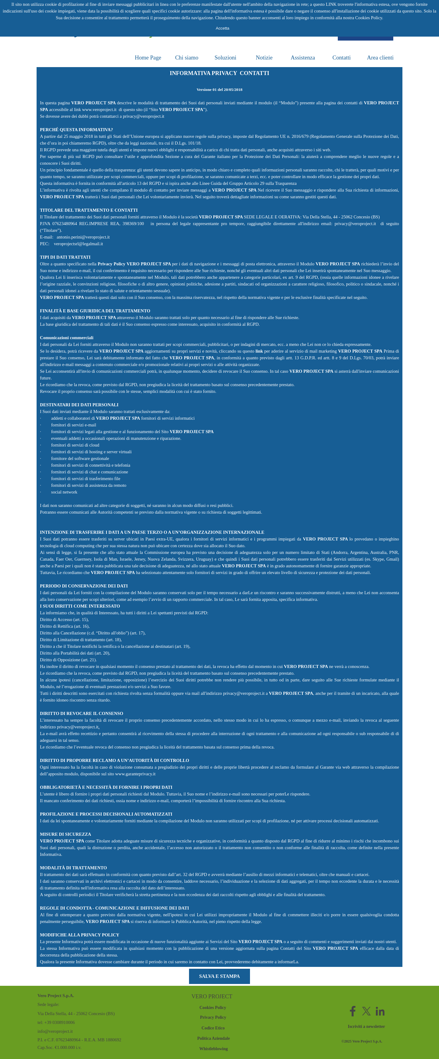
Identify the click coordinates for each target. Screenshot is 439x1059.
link (259, 351)
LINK (331, 4)
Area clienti (380, 57)
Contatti (341, 57)
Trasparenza (286, 183)
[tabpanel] (219, 517)
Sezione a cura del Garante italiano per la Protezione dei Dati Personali (231, 156)
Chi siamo (186, 57)
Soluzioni (226, 57)
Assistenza (303, 57)
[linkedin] (380, 1011)
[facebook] (353, 1011)
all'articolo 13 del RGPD (139, 183)
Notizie (264, 57)
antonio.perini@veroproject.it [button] (82, 237)
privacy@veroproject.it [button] (143, 116)
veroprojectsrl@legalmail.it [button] (78, 243)
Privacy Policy (111, 263)
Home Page (148, 57)
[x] (366, 1011)
